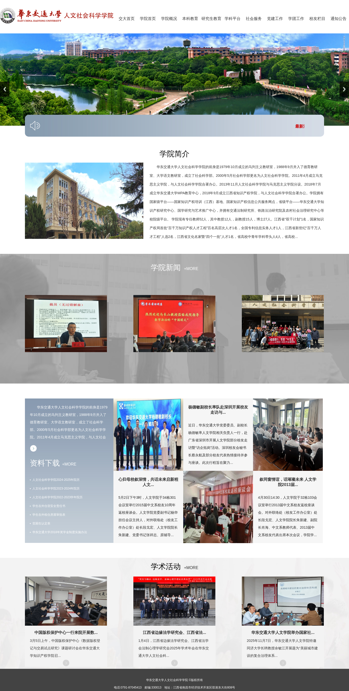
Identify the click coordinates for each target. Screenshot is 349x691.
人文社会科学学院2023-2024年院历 (56, 488)
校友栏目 (317, 18)
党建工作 (275, 18)
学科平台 (233, 18)
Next (344, 89)
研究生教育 (211, 18)
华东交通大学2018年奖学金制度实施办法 (59, 532)
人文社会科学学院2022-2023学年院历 (57, 497)
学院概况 (169, 18)
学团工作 (296, 18)
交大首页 (127, 18)
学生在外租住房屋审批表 (48, 514)
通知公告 (339, 18)
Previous (4, 89)
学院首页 (148, 18)
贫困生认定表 (41, 523)
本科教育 (190, 18)
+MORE (189, 269)
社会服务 (254, 18)
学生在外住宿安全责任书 (48, 506)
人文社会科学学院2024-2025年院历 (56, 480)
